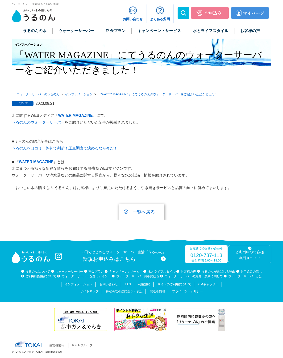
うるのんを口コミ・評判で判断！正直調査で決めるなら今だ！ (64, 148)
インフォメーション (78, 284)
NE (90, 115)
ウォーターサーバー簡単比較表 (137, 276)
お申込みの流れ (251, 271)
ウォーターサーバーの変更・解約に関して (194, 276)
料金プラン (96, 271)
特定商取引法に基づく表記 (124, 291)
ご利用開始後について (41, 276)
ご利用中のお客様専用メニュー (249, 255)
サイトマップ (89, 291)
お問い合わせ (109, 284)
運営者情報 (56, 345)
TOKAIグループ (82, 345)
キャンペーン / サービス (125, 271)
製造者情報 (157, 291)
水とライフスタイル (161, 271)
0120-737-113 (206, 255)
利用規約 (144, 284)
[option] (82, 319)
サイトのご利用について (174, 284)
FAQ (128, 284)
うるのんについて (37, 271)
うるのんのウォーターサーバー (38, 122)
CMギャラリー (208, 284)
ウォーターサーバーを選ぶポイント (86, 276)
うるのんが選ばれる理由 (218, 271)
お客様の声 (188, 271)
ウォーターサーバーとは (245, 276)
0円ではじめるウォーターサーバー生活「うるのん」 (124, 256)
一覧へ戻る (144, 211)
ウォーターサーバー (69, 271)
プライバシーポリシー (187, 291)
